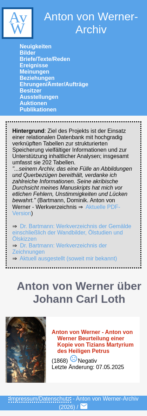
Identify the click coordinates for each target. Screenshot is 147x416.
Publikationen (38, 109)
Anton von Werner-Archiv (69, 23)
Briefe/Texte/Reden (45, 59)
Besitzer (30, 91)
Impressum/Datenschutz (39, 399)
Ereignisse (34, 65)
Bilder (27, 53)
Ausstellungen (39, 97)
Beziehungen (37, 78)
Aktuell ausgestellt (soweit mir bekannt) (68, 258)
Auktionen (33, 103)
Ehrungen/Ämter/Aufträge (54, 84)
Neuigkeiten (36, 46)
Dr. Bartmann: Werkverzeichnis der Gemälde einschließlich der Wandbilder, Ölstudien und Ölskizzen (71, 232)
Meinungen (34, 72)
